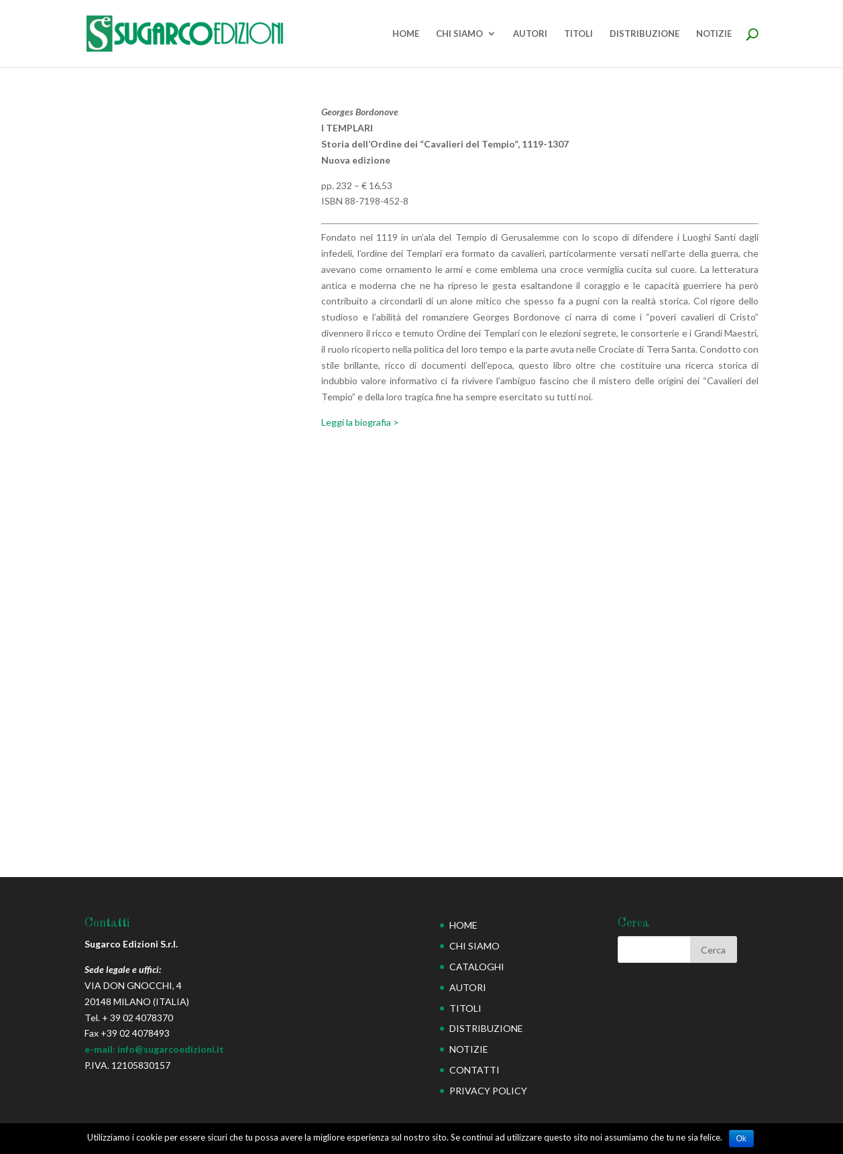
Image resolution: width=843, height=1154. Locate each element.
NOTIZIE (714, 34)
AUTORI (530, 34)
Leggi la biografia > (360, 422)
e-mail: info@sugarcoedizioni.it (154, 1049)
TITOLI (578, 34)
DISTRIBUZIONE (644, 34)
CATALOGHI (476, 966)
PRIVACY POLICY (488, 1090)
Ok (741, 1138)
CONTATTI (474, 1070)
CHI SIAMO (459, 34)
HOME (405, 34)
